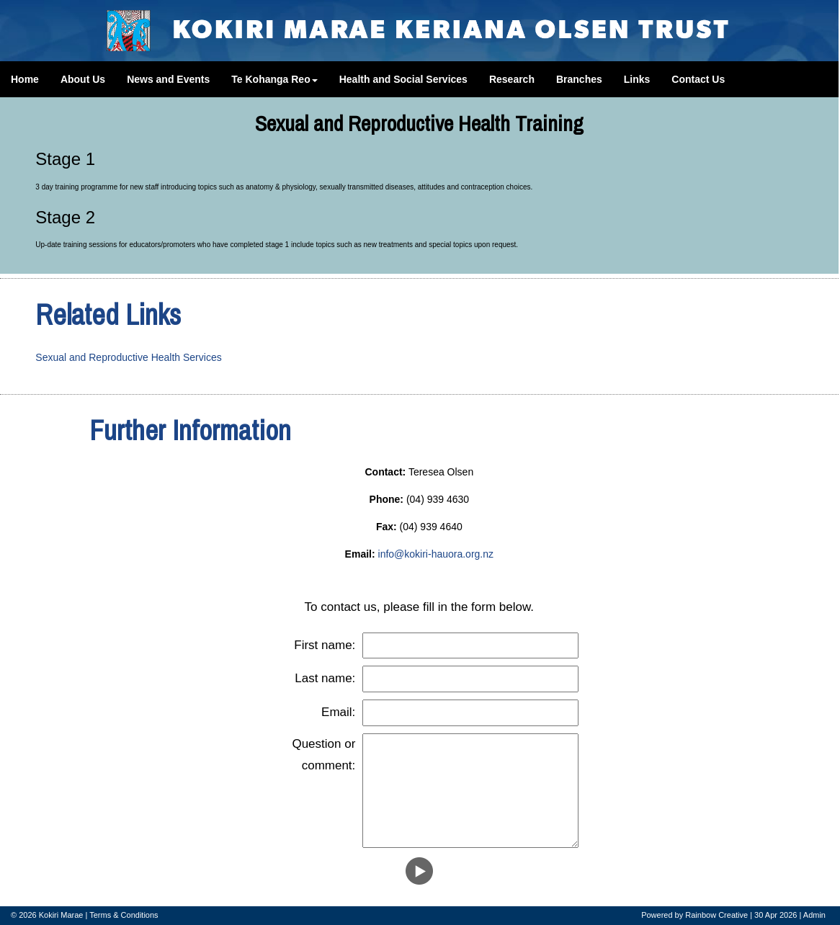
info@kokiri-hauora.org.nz (436, 554)
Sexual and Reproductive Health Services (128, 357)
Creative (733, 915)
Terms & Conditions (123, 915)
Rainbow (700, 915)
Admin (814, 915)
